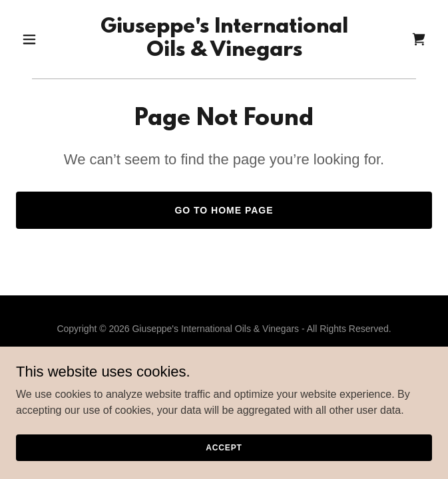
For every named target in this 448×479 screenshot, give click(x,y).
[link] (224, 52)
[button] (47, 39)
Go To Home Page (223, 210)
